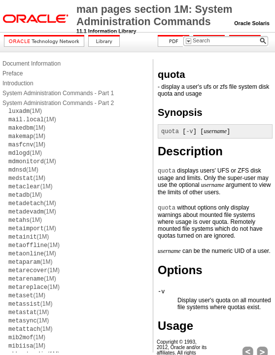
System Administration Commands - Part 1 (58, 93)
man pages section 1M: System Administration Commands (154, 15)
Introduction (18, 83)
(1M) (25, 110)
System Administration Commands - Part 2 (58, 103)
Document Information (31, 63)
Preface (12, 73)
